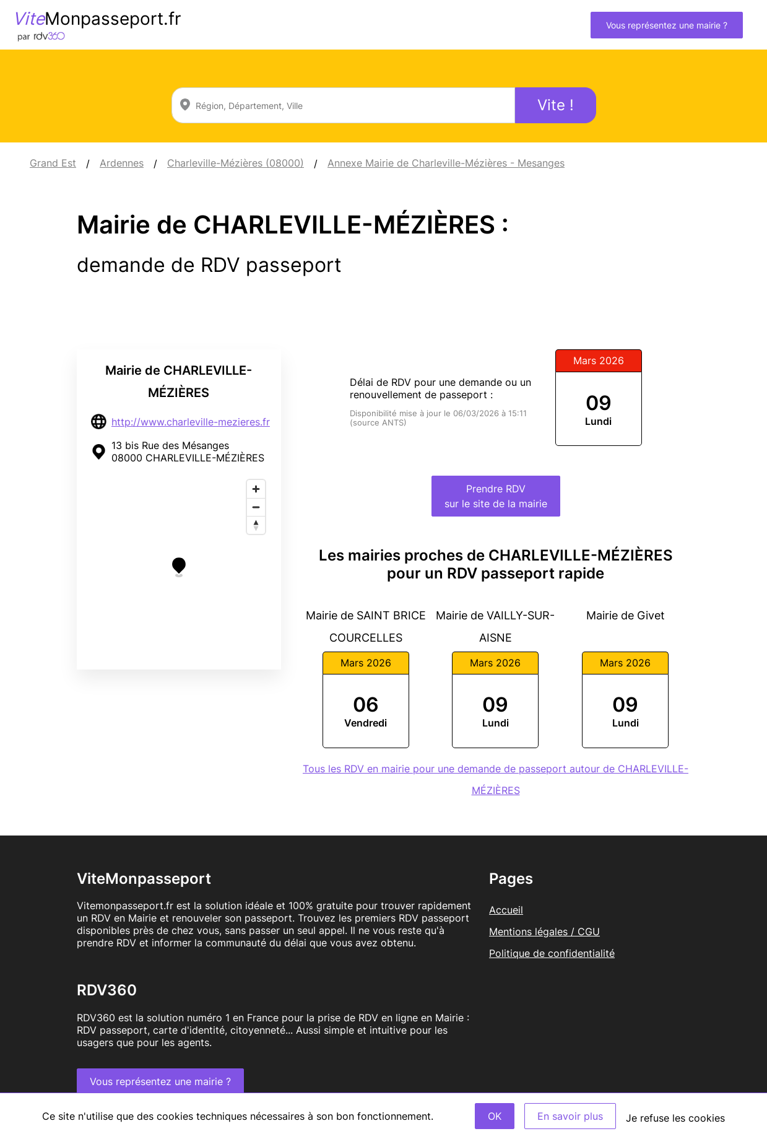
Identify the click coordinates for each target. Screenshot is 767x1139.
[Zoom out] (256, 507)
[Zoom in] (256, 489)
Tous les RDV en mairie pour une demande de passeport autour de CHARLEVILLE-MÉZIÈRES (495, 779)
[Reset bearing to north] (256, 525)
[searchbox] (343, 105)
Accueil (506, 910)
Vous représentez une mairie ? (666, 25)
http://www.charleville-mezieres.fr (190, 422)
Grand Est (53, 163)
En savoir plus (570, 1116)
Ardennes (122, 163)
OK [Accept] (494, 1116)
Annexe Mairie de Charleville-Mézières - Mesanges (446, 163)
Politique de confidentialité (552, 953)
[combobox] (343, 105)
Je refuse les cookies (675, 1118)
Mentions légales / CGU (544, 931)
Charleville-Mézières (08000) (235, 163)
